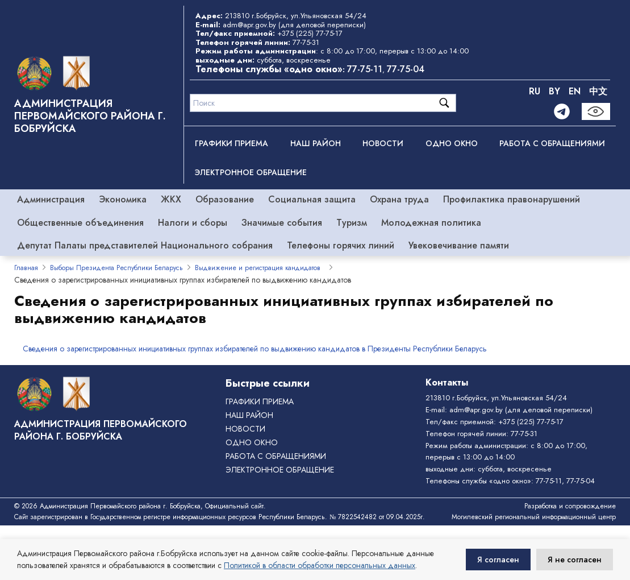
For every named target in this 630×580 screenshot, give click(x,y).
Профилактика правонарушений (511, 199)
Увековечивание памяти (458, 245)
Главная (26, 268)
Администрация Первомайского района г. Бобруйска (90, 116)
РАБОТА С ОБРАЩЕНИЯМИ (552, 143)
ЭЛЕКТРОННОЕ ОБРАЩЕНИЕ (251, 172)
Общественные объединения (80, 222)
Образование (224, 199)
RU (534, 91)
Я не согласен (575, 559)
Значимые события (281, 222)
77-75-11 (364, 69)
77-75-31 (306, 42)
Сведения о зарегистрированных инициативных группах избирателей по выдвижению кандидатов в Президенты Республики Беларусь (255, 348)
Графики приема (231, 143)
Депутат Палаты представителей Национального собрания (145, 245)
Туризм (351, 222)
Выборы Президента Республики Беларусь (116, 268)
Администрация (51, 199)
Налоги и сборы (192, 222)
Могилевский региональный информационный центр (534, 517)
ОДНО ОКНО (451, 143)
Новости (382, 143)
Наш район (315, 143)
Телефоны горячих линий (340, 245)
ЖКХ (171, 199)
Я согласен (498, 559)
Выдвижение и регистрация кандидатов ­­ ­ (260, 268)
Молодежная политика (431, 222)
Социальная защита (312, 199)
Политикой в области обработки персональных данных (319, 565)
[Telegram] (561, 111)
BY (554, 91)
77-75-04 (405, 69)
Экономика (123, 199)
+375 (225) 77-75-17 (310, 33)
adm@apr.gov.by (249, 24)
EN (575, 91)
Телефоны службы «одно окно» (478, 480)
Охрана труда (399, 199)
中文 (598, 91)
